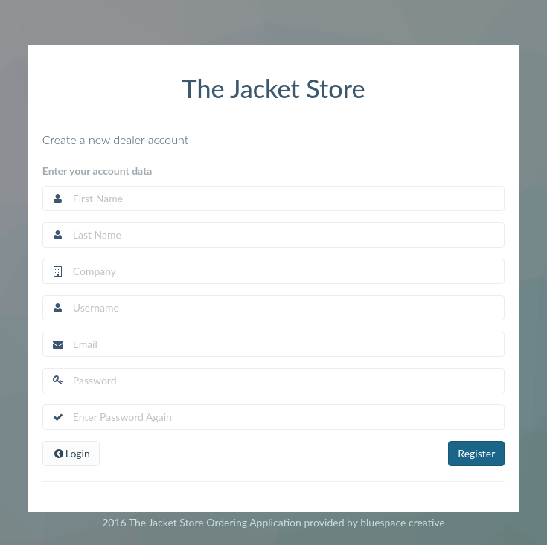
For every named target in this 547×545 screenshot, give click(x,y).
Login (71, 453)
